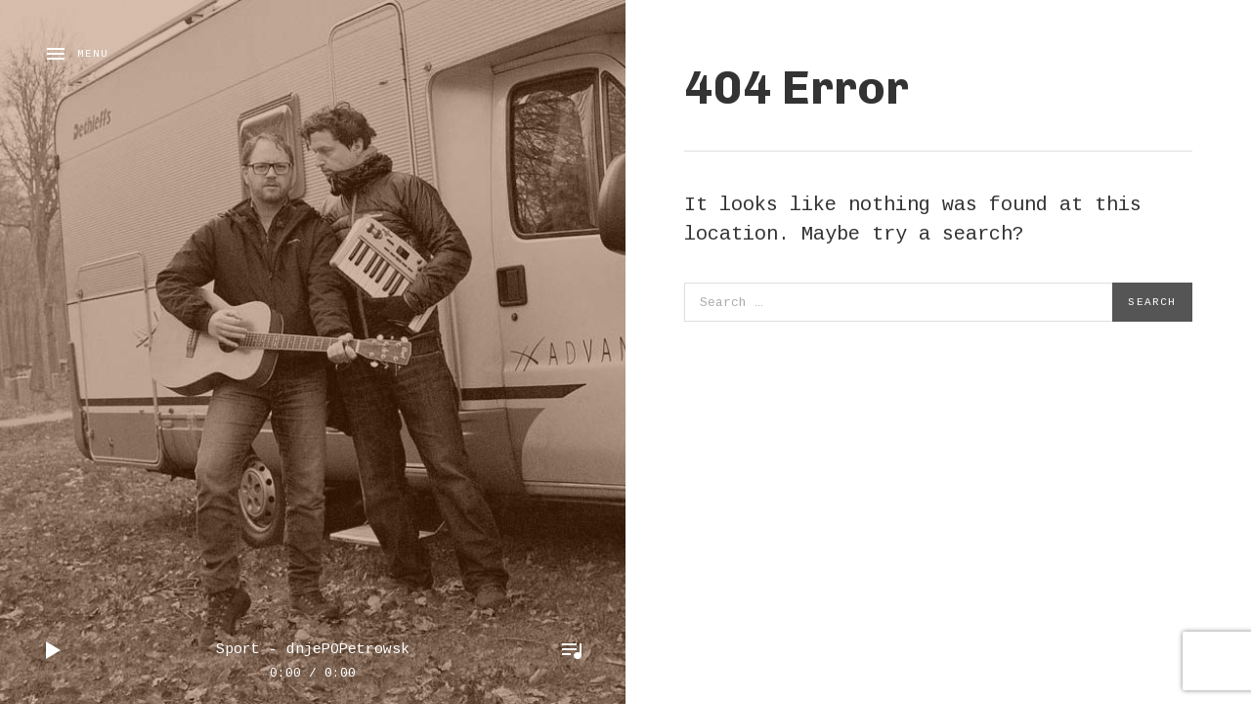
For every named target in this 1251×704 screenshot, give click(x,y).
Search (1152, 302)
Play (53, 650)
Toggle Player (571, 650)
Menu (92, 54)
